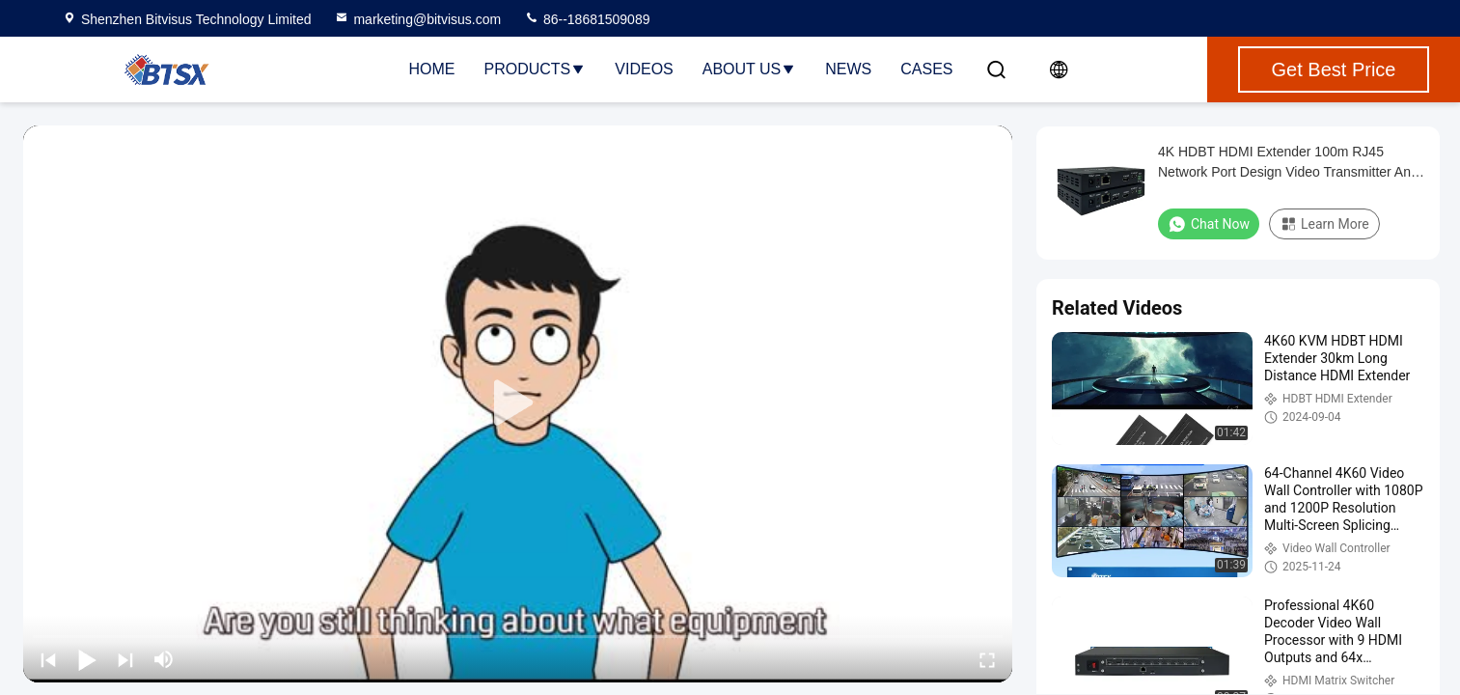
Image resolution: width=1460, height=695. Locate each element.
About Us (749, 69)
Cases (926, 69)
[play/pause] (87, 659)
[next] (125, 659)
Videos (644, 69)
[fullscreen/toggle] (987, 659)
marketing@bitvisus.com (417, 19)
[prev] (48, 659)
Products (535, 69)
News (848, 69)
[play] (518, 403)
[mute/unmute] (164, 659)
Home (432, 69)
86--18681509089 (586, 19)
